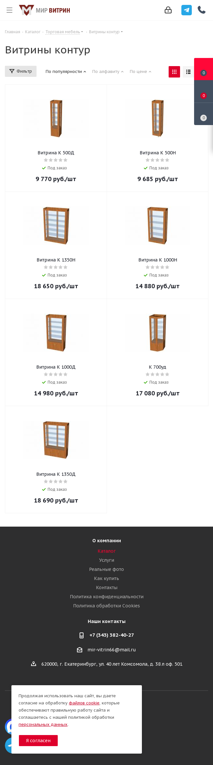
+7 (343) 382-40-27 (111, 635)
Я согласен (38, 741)
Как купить (106, 578)
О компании (106, 541)
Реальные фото (106, 569)
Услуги (106, 560)
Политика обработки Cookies (106, 606)
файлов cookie (84, 703)
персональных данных (43, 724)
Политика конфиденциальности (107, 597)
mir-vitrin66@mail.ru (111, 650)
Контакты (106, 587)
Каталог (107, 551)
